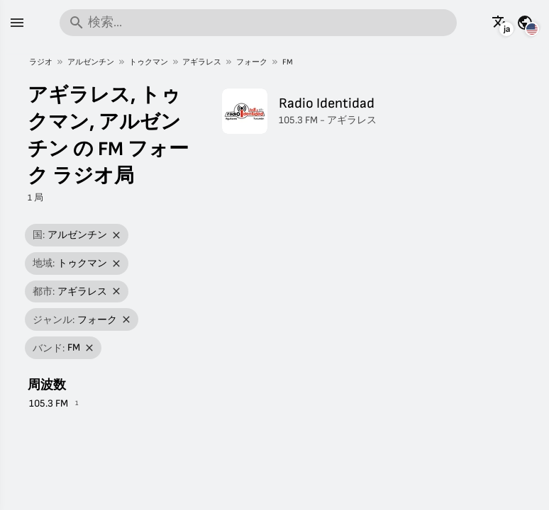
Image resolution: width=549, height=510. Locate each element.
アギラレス (201, 62)
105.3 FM (48, 403)
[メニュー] (17, 23)
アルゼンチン (90, 62)
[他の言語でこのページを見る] (500, 23)
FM (287, 62)
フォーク (251, 62)
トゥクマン (148, 62)
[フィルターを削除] (117, 235)
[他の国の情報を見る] (525, 23)
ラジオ (40, 62)
